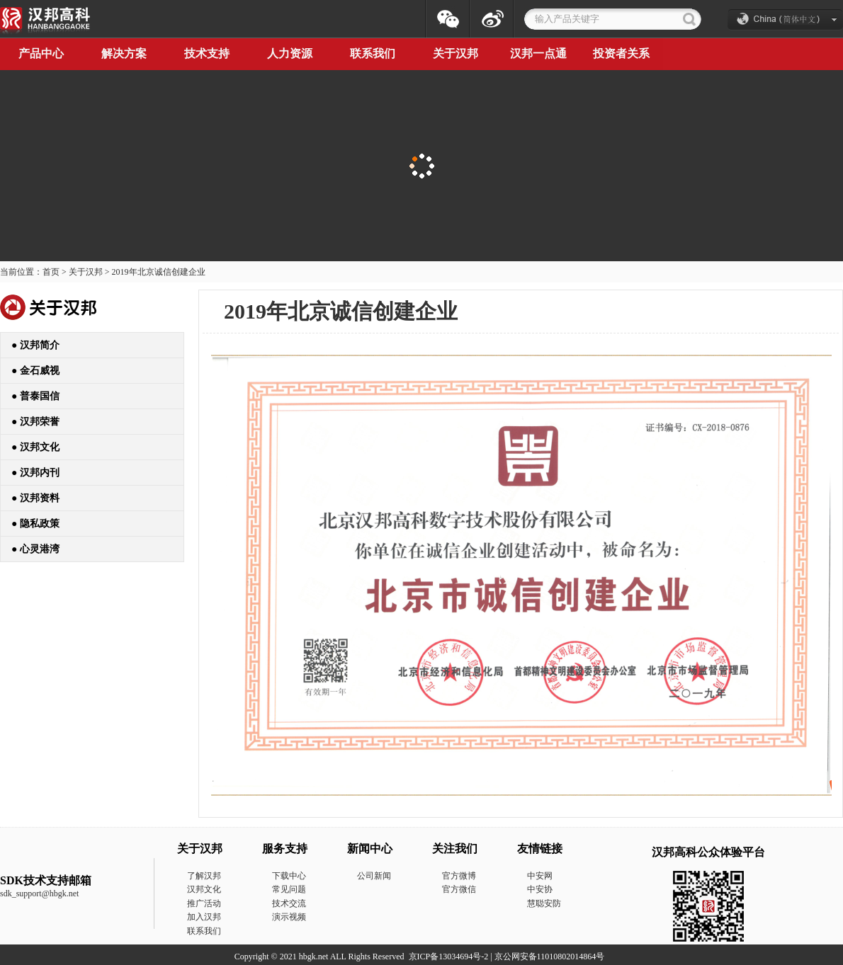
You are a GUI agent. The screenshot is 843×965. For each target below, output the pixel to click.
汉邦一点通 (538, 53)
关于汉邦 (455, 53)
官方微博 (459, 876)
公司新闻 (374, 876)
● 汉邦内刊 (35, 472)
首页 (51, 272)
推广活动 (204, 903)
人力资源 (289, 53)
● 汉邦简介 (35, 345)
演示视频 (289, 917)
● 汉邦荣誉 (35, 421)
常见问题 (289, 889)
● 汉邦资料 (35, 498)
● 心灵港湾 (35, 549)
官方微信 (459, 889)
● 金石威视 (35, 370)
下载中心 (289, 876)
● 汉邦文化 (35, 447)
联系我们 (372, 53)
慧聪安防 (544, 903)
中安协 (540, 889)
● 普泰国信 (35, 396)
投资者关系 (621, 53)
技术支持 (207, 53)
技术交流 (289, 903)
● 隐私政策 (35, 523)
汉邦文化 (204, 889)
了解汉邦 (204, 876)
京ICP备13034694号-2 (449, 956)
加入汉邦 (204, 917)
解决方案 (124, 53)
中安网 (540, 876)
